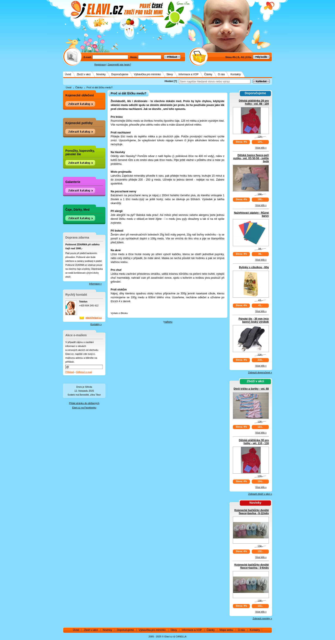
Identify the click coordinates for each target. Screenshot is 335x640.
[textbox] (214, 81)
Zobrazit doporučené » (260, 372)
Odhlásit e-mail (84, 372)
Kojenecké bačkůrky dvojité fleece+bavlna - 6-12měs (251, 512)
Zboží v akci (84, 74)
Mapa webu (226, 629)
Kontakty (235, 74)
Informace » (95, 283)
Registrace (100, 64)
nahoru (168, 321)
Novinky (101, 74)
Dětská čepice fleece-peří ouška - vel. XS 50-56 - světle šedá (251, 158)
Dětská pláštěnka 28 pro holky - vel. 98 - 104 (254, 102)
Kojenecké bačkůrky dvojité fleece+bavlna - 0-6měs (251, 566)
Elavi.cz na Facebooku (84, 407)
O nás (221, 74)
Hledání (168, 81)
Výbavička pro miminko (147, 74)
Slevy (169, 74)
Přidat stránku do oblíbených (84, 403)
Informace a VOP (189, 74)
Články (208, 74)
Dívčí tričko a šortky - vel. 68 (251, 388)
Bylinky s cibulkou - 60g (254, 267)
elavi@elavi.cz (94, 317)
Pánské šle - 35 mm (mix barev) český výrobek (254, 320)
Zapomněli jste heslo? (119, 64)
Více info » (261, 147)
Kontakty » (96, 324)
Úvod (68, 74)
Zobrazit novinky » (262, 618)
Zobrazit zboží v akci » (260, 494)
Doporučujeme (119, 74)
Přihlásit (69, 372)
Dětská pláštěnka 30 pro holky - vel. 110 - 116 (254, 442)
